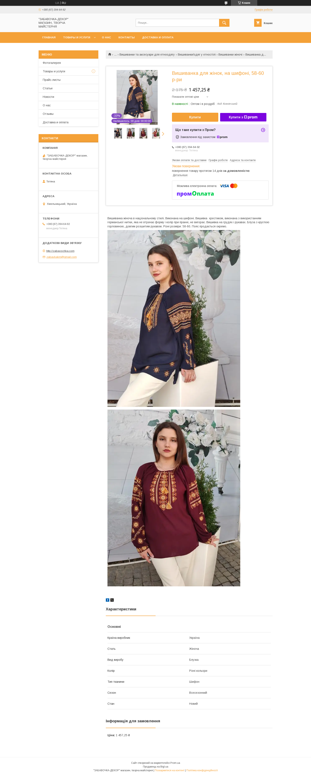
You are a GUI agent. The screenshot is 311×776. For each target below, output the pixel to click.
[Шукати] (224, 23)
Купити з (243, 117)
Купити (195, 117)
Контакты (126, 37)
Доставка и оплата (157, 37)
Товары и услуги (76, 37)
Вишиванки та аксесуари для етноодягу (147, 54)
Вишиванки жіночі (230, 54)
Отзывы (48, 113)
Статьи (47, 88)
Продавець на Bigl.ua (155, 766)
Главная (49, 37)
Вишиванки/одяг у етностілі (197, 54)
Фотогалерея (52, 62)
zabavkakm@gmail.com (61, 256)
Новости (48, 96)
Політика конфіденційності (202, 770)
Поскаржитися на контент (169, 770)
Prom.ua (175, 762)
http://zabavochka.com (60, 250)
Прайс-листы (52, 79)
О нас (106, 37)
